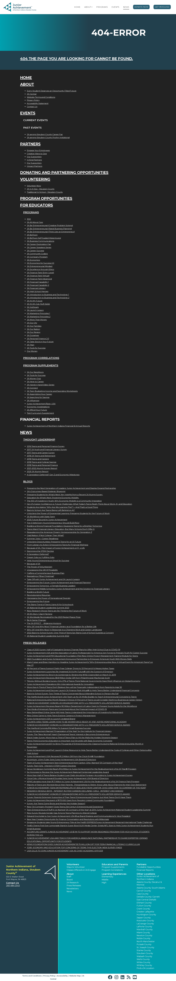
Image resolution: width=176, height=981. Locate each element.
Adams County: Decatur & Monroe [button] (149, 883)
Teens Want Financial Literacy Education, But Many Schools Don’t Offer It (60, 529)
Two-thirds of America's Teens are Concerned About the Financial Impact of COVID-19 (67, 709)
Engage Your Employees (38, 150)
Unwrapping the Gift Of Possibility (42, 570)
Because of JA (33, 564)
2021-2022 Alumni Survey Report (42, 468)
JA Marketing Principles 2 (38, 316)
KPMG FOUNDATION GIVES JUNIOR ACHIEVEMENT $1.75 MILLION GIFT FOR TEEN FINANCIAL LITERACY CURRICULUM (83, 844)
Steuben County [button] (145, 953)
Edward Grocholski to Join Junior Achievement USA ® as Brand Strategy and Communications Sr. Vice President (78, 816)
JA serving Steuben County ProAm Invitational (48, 137)
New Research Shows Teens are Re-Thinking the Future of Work (57, 611)
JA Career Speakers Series (39, 247)
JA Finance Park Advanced (39, 279)
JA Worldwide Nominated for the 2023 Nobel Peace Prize (54, 617)
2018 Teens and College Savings (41, 462)
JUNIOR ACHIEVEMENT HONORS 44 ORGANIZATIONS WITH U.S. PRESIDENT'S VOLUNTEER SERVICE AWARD (78, 725)
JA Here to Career (35, 381)
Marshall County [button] (145, 929)
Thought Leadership (39, 439)
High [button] (104, 882)
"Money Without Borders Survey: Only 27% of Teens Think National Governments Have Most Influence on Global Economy (83, 681)
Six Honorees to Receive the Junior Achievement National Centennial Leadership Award (68, 772)
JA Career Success (35, 250)
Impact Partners (34, 166)
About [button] (70, 874)
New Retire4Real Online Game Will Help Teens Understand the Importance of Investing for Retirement (75, 712)
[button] (91, 7)
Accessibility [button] (62, 976)
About (87, 7)
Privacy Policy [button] (49, 976)
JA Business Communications (40, 241)
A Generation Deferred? (38, 554)
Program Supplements (40, 365)
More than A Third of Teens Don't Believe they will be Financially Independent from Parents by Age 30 (74, 687)
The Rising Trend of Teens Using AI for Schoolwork (50, 604)
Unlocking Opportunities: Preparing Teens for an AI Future (54, 542)
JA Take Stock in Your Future (40, 341)
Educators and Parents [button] (115, 864)
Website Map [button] (75, 976)
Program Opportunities (46, 198)
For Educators (36, 205)
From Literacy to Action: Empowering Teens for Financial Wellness (57, 545)
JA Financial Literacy (36, 288)
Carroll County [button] (144, 891)
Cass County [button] (142, 894)
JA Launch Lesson (35, 310)
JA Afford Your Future (37, 410)
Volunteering (35, 179)
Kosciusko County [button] (145, 920)
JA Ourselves (33, 335)
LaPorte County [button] (144, 926)
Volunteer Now (34, 186)
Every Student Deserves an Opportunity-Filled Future (51, 91)
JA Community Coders (37, 254)
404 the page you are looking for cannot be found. (76, 58)
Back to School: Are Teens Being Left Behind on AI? (51, 510)
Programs (102, 7)
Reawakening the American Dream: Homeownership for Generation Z (59, 532)
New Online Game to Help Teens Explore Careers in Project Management (61, 715)
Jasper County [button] (144, 917)
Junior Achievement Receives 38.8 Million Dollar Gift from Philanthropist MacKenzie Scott (68, 678)
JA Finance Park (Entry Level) (40, 272)
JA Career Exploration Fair (39, 244)
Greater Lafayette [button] (145, 912)
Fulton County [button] (144, 906)
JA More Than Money (37, 319)
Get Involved (162, 7)
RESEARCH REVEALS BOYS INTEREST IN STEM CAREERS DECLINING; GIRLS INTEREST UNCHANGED (75, 791)
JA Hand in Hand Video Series (40, 385)
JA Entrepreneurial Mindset (39, 266)
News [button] (69, 891)
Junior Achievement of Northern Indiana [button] (148, 877)
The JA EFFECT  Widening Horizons (44, 623)
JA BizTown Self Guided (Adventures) (44, 238)
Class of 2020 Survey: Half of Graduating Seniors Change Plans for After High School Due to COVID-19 (73, 649)
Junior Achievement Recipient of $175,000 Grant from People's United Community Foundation (71, 800)
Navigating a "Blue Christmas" (40, 576)
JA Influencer (33, 400)
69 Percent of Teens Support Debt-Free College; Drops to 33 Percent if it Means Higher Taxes (70, 668)
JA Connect (32, 388)
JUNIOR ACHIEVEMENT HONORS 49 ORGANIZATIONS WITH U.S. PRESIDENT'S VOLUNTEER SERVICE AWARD (78, 703)
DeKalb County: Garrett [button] (148, 897)
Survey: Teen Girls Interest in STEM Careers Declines (51, 766)
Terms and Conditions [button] (32, 976)
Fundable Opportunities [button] (149, 867)
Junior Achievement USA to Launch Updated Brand (51, 719)
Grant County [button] (143, 909)
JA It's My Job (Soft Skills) (38, 304)
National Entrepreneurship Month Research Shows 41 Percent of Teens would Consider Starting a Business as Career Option (84, 700)
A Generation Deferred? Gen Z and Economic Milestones (53, 475)
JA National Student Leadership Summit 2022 (48, 636)
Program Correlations (41, 357)
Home (77, 7)
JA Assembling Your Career (39, 394)
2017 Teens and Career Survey (41, 453)
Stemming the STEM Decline (40, 551)
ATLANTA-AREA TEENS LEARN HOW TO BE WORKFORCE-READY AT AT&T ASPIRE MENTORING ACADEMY (77, 722)
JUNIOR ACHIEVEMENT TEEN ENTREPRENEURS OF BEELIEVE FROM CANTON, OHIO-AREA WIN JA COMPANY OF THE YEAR (86, 788)
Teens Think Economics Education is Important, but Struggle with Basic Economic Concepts (69, 741)
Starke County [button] (144, 950)
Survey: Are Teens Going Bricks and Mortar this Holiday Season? (56, 803)
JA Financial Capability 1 (38, 282)
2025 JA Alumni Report (37, 471)
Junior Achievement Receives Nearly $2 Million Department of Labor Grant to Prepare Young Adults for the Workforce (82, 706)
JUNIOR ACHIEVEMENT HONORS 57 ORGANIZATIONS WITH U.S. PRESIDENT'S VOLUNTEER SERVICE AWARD (78, 794)
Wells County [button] (143, 959)
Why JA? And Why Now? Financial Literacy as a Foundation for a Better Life (61, 626)
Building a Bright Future (38, 592)
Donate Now (141, 7)
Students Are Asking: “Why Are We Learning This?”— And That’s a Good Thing (62, 507)
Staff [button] (69, 876)
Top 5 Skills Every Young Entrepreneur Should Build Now (53, 523)
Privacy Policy (33, 100)
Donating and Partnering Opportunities (64, 172)
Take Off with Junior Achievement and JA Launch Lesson (53, 579)
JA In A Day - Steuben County (40, 189)
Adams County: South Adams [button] (151, 888)
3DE (29, 219)
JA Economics (33, 260)
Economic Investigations (38, 407)
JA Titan (30, 345)
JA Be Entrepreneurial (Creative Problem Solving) (50, 225)
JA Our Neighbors (35, 372)
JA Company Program (37, 257)
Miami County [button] (143, 932)
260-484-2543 (13, 885)
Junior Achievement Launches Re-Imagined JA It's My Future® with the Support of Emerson (70, 671)
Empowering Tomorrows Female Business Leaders (51, 586)
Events (115, 7)
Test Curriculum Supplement (40, 413)
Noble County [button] (143, 938)
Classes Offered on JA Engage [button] (81, 870)
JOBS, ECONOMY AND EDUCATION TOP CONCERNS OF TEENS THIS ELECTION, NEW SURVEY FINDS (74, 847)
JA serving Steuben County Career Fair (45, 134)
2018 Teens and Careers (38, 459)
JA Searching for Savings (38, 397)
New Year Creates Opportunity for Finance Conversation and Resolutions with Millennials (68, 819)
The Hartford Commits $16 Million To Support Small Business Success (59, 728)
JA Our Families (34, 326)
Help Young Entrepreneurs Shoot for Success (48, 560)
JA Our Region (33, 332)
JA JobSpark (33, 307)
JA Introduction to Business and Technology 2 (48, 297)
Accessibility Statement (37, 103)
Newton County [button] (144, 935)
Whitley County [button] (144, 965)
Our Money (32, 351)
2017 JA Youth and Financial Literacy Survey (47, 449)
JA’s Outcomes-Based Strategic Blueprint (46, 491)
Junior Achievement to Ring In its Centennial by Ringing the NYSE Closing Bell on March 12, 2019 (71, 675)
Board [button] (70, 880)
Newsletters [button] (72, 888)
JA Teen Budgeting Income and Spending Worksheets (52, 391)
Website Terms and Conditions (41, 97)
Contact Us (32, 106)
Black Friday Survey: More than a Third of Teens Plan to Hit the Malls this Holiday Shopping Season (72, 737)
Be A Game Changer (36, 620)
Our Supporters (34, 157)
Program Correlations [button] (112, 870)
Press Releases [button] (74, 885)
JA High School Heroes (37, 291)
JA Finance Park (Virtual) (38, 276)
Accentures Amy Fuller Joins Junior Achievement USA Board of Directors (61, 759)
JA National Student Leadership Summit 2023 (48, 608)
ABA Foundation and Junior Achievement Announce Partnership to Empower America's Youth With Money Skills (79, 659)
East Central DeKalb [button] (146, 900)
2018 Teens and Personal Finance (42, 465)
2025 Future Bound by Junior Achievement (47, 519)
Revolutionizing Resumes (38, 595)
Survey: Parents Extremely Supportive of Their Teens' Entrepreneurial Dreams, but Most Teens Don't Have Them (79, 797)
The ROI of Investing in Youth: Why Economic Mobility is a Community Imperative (64, 501)
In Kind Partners (34, 160)
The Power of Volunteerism (39, 567)
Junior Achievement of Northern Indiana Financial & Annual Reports (58, 426)
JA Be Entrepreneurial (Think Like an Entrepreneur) (51, 232)
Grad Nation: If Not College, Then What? (45, 535)
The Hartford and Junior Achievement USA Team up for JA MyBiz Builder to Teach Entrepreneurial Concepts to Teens (82, 697)
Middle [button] (105, 880)
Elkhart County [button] (144, 903)
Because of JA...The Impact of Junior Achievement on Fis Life (56, 548)
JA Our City (32, 323)
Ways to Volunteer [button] (76, 867)
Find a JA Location (145, 968)
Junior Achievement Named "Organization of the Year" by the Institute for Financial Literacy (69, 731)
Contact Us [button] (12, 883)
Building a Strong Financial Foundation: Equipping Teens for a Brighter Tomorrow (64, 526)
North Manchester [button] (146, 941)
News (126, 7)
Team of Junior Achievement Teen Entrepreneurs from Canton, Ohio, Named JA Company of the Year (75, 763)
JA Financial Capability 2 (38, 285)
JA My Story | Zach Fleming (39, 614)
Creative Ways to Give (37, 153)
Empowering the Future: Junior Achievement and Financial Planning (59, 582)
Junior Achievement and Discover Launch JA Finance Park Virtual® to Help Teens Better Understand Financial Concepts (83, 690)
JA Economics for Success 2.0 (40, 263)
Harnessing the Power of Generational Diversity (48, 598)
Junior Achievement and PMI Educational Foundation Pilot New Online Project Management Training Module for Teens (82, 656)
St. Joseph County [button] (145, 947)
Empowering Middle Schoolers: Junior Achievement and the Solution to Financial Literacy (68, 589)
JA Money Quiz (34, 378)
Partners (30, 144)
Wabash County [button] (144, 956)
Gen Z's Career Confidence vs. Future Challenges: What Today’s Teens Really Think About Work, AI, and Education (79, 504)
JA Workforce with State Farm (41, 516)
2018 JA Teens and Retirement (41, 456)
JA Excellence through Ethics (40, 269)
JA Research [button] (73, 882)
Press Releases (34, 642)
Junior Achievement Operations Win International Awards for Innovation (60, 684)
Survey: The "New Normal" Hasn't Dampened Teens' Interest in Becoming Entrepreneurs (68, 734)
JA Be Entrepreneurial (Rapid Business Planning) (49, 228)
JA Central (31, 94)
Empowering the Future (38, 601)
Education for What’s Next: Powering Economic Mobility (53, 497)
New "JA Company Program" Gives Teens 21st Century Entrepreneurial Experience (65, 807)
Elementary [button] (107, 876)
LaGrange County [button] (145, 923)
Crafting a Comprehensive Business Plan (45, 573)
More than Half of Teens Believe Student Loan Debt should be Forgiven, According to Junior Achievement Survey (79, 775)
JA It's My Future (34, 301)
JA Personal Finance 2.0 (38, 338)
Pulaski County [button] (144, 944)
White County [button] (143, 962)
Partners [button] (141, 864)
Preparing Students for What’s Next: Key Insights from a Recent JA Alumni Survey (65, 494)
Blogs (28, 481)
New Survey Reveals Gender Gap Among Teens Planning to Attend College (62, 813)
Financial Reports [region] (145, 870)
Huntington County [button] (146, 914)
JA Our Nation (33, 329)
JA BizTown (32, 235)
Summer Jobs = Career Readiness (42, 538)
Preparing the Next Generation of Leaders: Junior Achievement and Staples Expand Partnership (71, 488)
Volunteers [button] (73, 864)
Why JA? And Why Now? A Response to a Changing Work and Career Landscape (64, 630)
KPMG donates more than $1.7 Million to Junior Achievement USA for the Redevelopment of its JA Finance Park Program (83, 781)
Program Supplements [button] (113, 867)
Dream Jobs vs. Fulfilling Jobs (40, 557)
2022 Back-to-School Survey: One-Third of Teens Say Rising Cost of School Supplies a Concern (70, 633)
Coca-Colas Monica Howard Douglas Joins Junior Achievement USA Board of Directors (68, 778)
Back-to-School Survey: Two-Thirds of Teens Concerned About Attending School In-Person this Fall (72, 693)
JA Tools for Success (36, 348)
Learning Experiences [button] (114, 874)
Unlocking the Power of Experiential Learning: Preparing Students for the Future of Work (68, 513)
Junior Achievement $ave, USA (41, 404)
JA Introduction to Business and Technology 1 (48, 294)
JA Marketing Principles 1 (38, 313)
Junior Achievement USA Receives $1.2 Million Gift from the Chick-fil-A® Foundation (65, 756)
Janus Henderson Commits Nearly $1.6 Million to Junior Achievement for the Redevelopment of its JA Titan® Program (81, 769)
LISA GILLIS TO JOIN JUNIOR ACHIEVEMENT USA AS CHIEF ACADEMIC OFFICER (65, 851)
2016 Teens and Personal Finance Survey (45, 446)
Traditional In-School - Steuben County (45, 192)
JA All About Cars (35, 222)
